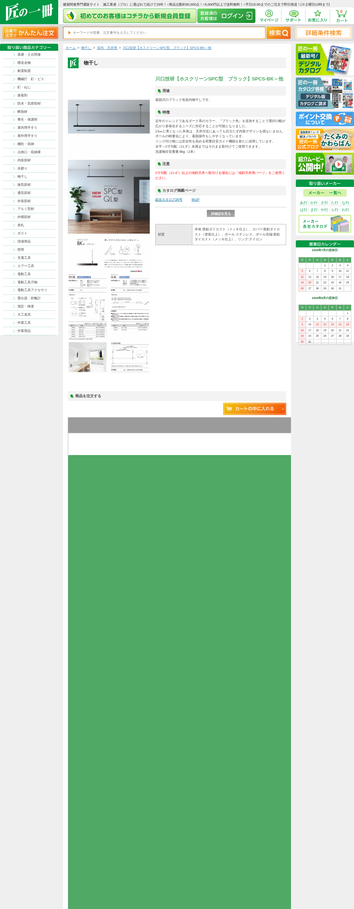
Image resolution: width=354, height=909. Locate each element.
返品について (197, 874)
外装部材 (24, 201)
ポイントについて (200, 880)
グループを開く (84, 457)
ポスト (22, 233)
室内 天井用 (107, 48)
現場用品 (24, 241)
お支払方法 (221, 874)
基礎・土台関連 (29, 54)
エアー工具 (25, 266)
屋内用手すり (27, 127)
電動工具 (24, 274)
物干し (22, 176)
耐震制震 (24, 71)
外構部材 (24, 217)
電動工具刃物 (27, 282)
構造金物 (24, 63)
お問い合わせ (222, 885)
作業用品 (24, 331)
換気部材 (24, 185)
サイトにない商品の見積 (266, 885)
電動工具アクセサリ (32, 290)
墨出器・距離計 (29, 298)
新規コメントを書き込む (254, 565)
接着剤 (22, 95)
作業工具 (24, 323)
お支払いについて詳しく (99, 833)
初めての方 (195, 885)
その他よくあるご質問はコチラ (241, 790)
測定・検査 (25, 306)
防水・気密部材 (29, 103)
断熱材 (22, 111)
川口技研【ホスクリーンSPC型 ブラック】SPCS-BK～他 (167, 48)
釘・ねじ (24, 87)
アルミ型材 (25, 209)
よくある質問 (222, 891)
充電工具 (24, 258)
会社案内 (194, 891)
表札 (20, 225)
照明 (20, 249)
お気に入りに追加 (84, 447)
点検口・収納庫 (29, 152)
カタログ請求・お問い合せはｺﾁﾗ (242, 812)
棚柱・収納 (25, 144)
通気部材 (24, 193)
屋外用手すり (27, 136)
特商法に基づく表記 (263, 880)
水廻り (22, 168)
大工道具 (24, 314)
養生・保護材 (27, 119)
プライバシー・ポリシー (266, 874)
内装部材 (24, 160)
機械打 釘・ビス (30, 79)
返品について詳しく (232, 729)
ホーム (71, 48)
